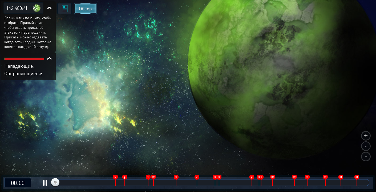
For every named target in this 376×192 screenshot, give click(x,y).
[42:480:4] (17, 8)
